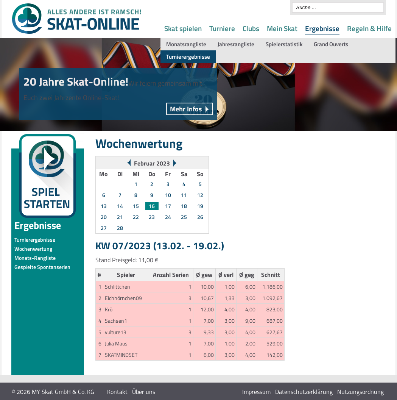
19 (200, 206)
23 (152, 217)
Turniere (222, 28)
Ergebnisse (322, 28)
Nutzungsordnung (360, 391)
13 (104, 206)
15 (136, 206)
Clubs (251, 28)
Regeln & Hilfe (369, 28)
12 (200, 195)
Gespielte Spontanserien (42, 267)
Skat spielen (183, 28)
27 (104, 228)
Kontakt (117, 391)
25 (184, 217)
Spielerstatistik (284, 44)
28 (120, 228)
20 (104, 217)
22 (136, 217)
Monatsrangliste (186, 44)
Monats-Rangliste (35, 258)
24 (168, 217)
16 (152, 206)
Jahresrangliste (236, 44)
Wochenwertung (33, 249)
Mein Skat (282, 28)
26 (200, 217)
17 (168, 206)
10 (168, 195)
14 (120, 206)
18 (184, 206)
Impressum (256, 391)
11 (184, 195)
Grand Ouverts (331, 44)
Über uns (143, 391)
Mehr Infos (186, 109)
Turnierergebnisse (188, 56)
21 (120, 217)
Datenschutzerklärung (304, 391)
